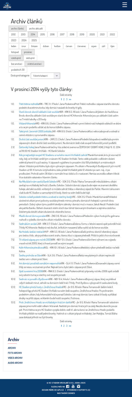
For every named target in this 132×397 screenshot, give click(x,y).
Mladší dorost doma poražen (32, 215)
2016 (52, 34)
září (103, 46)
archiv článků (17, 28)
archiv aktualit (36, 28)
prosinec (28, 52)
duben (46, 46)
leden (13, 46)
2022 (112, 34)
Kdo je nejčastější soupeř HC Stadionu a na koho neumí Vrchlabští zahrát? (53, 155)
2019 (82, 34)
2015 (42, 34)
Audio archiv (15, 363)
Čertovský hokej (26, 147)
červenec (81, 46)
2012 (13, 34)
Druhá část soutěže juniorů (31, 139)
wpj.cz (60, 390)
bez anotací (16, 63)
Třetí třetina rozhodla (29, 103)
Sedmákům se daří (28, 223)
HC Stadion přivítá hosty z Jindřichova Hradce (40, 287)
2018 (72, 34)
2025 (34, 40)
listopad (15, 52)
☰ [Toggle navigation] (125, 4)
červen (69, 46)
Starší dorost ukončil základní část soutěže (39, 111)
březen (34, 46)
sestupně (30, 57)
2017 (62, 34)
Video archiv (15, 358)
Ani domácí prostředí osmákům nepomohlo (40, 263)
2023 (13, 40)
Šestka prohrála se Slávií (30, 255)
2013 (23, 34)
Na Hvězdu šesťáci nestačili (31, 231)
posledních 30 (17, 69)
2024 (24, 40)
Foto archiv (15, 353)
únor (24, 46)
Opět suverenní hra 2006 (31, 271)
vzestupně (16, 57)
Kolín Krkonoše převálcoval (31, 247)
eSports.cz (84, 390)
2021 (102, 34)
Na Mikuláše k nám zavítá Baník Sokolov (38, 181)
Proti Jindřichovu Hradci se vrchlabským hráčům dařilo (45, 302)
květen (57, 46)
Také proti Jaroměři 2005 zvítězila (35, 131)
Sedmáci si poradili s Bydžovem (34, 279)
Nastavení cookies (66, 393)
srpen (94, 46)
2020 (92, 34)
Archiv (12, 348)
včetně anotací (34, 63)
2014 (33, 34)
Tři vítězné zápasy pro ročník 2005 (35, 239)
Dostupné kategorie (20, 75)
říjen (112, 46)
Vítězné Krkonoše (27, 123)
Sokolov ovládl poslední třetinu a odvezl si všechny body (45, 196)
